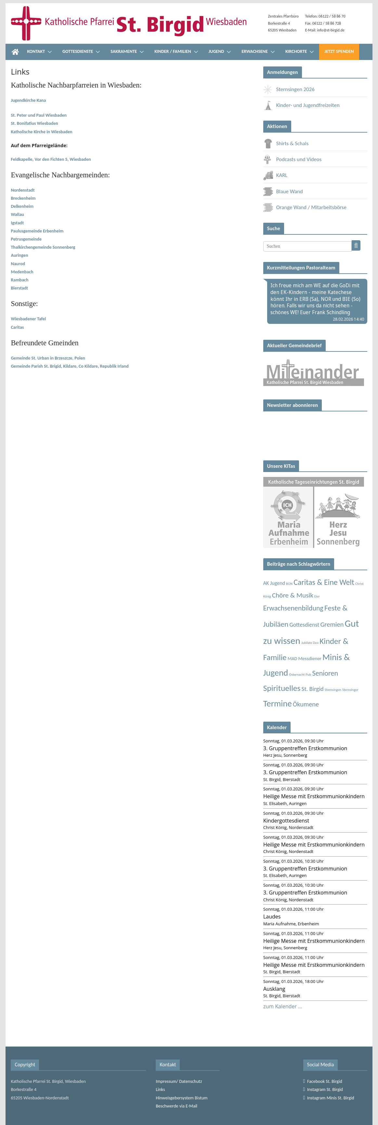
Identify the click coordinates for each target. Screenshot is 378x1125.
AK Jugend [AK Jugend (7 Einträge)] (274, 583)
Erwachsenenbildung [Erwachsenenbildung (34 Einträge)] (293, 608)
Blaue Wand (283, 191)
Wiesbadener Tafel (28, 319)
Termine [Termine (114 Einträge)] (277, 703)
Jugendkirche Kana (28, 100)
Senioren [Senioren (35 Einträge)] (325, 673)
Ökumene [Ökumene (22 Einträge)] (306, 704)
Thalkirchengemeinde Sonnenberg (43, 247)
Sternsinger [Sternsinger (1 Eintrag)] (350, 690)
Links (160, 1089)
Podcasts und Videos (292, 159)
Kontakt (36, 51)
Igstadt (17, 223)
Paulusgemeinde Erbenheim (37, 231)
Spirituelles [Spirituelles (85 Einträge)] (282, 688)
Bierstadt (19, 288)
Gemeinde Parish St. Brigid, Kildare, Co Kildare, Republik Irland (69, 366)
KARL (275, 175)
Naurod (18, 263)
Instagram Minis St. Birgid (328, 1098)
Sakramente (124, 51)
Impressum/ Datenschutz (179, 1081)
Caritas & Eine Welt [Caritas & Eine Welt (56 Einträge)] (323, 582)
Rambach (20, 280)
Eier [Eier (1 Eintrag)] (317, 596)
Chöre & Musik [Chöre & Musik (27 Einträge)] (292, 595)
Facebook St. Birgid (322, 1081)
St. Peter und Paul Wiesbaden (39, 115)
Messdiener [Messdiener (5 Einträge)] (309, 658)
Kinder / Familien (172, 51)
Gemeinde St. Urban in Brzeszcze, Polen (48, 358)
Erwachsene (254, 51)
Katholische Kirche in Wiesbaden (41, 132)
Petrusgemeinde (26, 239)
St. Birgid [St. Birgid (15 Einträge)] (313, 689)
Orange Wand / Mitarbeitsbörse (304, 207)
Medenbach (22, 272)
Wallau (17, 214)
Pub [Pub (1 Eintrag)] (308, 674)
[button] (48, 52)
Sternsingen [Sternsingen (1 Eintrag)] (333, 690)
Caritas (17, 327)
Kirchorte (296, 51)
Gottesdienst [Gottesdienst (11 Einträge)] (304, 624)
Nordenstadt (22, 190)
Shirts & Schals (286, 143)
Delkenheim (22, 206)
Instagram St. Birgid (323, 1089)
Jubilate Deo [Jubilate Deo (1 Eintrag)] (310, 643)
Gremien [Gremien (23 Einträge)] (332, 624)
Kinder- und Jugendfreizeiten (301, 105)
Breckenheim (23, 198)
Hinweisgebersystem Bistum (181, 1098)
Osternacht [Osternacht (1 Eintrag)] (297, 674)
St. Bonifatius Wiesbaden (34, 123)
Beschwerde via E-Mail (176, 1106)
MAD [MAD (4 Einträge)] (292, 658)
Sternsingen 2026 (289, 89)
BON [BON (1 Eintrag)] (289, 584)
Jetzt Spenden (339, 51)
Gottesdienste (77, 51)
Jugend (216, 51)
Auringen (19, 255)
